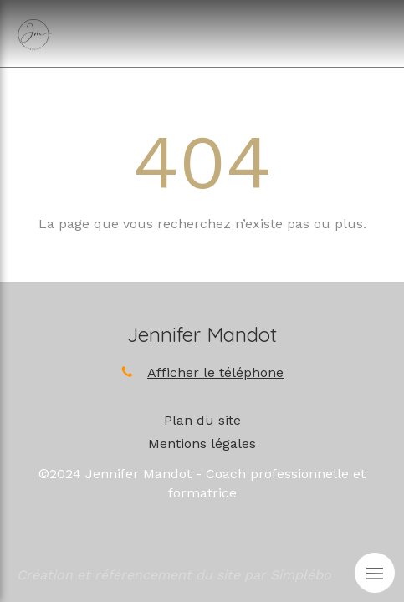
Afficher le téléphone (215, 372)
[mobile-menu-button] (375, 573)
